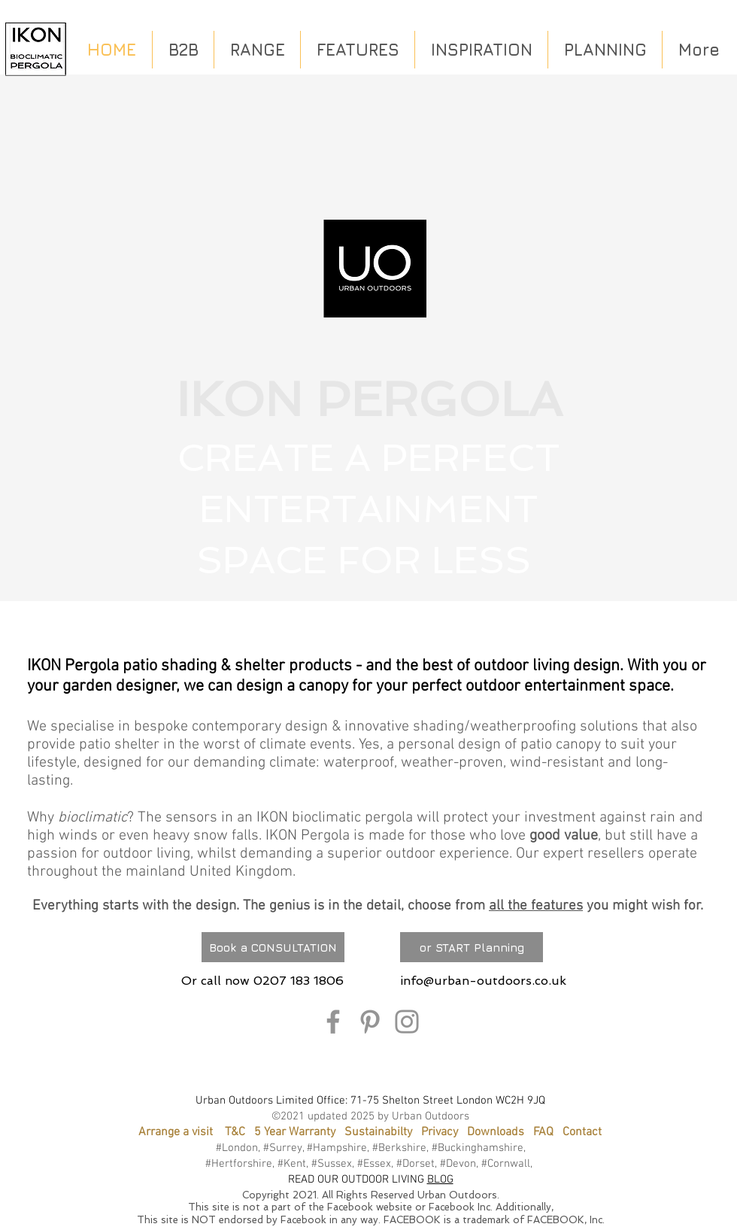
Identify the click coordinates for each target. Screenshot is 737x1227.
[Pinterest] (370, 1021)
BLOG (440, 1179)
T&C (235, 1132)
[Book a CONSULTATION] (273, 947)
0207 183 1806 (298, 980)
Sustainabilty (378, 1132)
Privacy (439, 1132)
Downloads (495, 1132)
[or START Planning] (471, 947)
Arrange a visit (175, 1132)
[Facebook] (333, 1021)
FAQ (548, 1132)
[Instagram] (407, 1021)
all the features (536, 906)
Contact (582, 1132)
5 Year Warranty (294, 1132)
